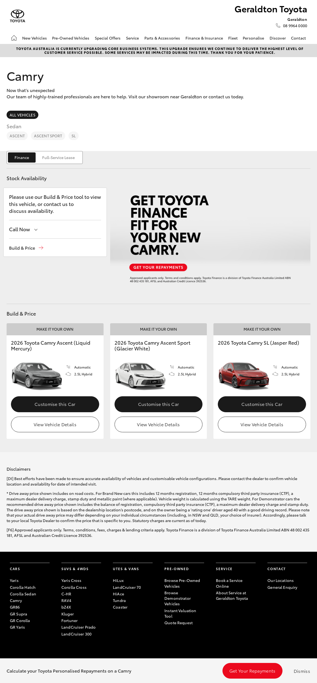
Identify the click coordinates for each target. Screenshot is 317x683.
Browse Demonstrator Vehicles (177, 598)
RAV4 (66, 600)
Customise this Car (55, 404)
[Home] (14, 38)
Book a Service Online (229, 583)
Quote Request (178, 622)
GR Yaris (17, 627)
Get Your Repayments (252, 670)
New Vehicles (34, 38)
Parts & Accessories (162, 38)
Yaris (14, 580)
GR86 (15, 607)
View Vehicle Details (55, 424)
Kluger (67, 614)
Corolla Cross (74, 587)
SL (74, 135)
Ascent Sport (48, 135)
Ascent (17, 135)
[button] (26, 248)
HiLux (118, 580)
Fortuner (69, 620)
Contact (298, 38)
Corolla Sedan (23, 593)
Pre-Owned (176, 568)
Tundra (119, 600)
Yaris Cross (71, 580)
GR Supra (18, 614)
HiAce (118, 593)
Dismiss (302, 671)
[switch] (45, 157)
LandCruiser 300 (76, 634)
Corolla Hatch (23, 587)
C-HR (66, 593)
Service (132, 38)
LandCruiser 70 (127, 587)
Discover (278, 38)
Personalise (253, 38)
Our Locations (280, 580)
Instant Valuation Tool (180, 613)
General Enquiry (282, 587)
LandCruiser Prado (78, 627)
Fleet (233, 38)
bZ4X (66, 607)
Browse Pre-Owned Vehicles (182, 583)
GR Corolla (20, 620)
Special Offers (108, 38)
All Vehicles (22, 115)
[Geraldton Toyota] (17, 16)
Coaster (120, 607)
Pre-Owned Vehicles (71, 38)
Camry (16, 600)
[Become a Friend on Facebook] (270, 604)
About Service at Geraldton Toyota (232, 595)
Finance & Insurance (204, 38)
